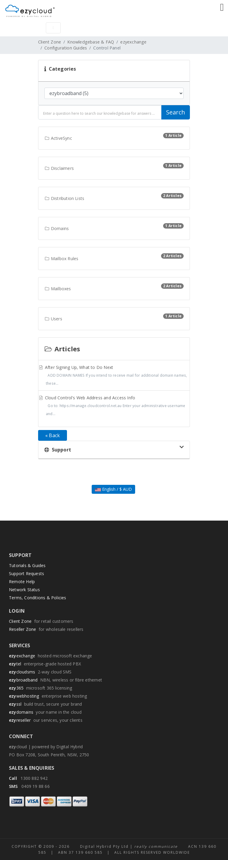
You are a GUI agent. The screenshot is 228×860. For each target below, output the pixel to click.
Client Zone (49, 42)
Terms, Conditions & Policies (37, 597)
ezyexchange (133, 42)
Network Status (24, 589)
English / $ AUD (113, 489)
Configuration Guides (65, 48)
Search (175, 112)
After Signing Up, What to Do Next (114, 375)
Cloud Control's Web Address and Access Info (114, 406)
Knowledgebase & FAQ (90, 42)
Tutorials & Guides (27, 565)
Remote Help (22, 581)
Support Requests (26, 573)
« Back (52, 435)
